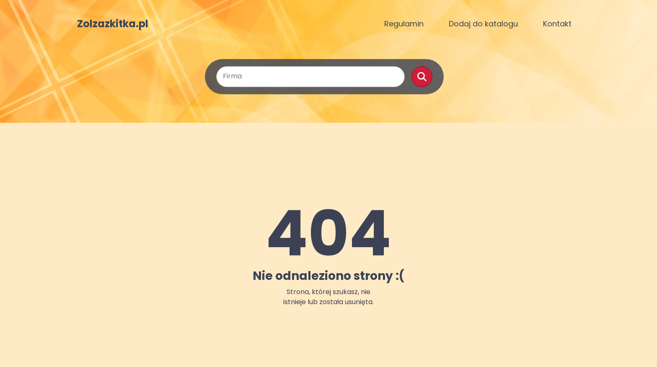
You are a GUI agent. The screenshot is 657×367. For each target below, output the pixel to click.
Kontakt (557, 23)
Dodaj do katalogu (483, 23)
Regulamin (404, 23)
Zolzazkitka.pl (112, 24)
